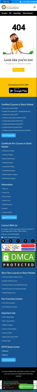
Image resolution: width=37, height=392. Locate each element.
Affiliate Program (8, 325)
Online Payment (28, 13)
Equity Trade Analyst (9, 158)
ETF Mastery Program (9, 178)
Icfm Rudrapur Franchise (10, 307)
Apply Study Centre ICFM (10, 337)
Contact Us (6, 192)
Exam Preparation (8, 135)
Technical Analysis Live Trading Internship (15, 285)
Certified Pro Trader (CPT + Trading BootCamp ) (17, 111)
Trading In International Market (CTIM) (14, 118)
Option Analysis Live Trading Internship (14, 289)
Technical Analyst (8, 162)
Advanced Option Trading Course (12, 277)
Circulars (4, 13)
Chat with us (26, 387)
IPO (10, 13)
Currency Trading (8, 155)
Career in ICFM (7, 212)
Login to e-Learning (9, 217)
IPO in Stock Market (9, 321)
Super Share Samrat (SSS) (10, 108)
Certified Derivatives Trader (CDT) (13, 124)
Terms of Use (6, 200)
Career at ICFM (7, 333)
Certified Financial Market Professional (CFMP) (17, 130)
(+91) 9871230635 (13, 234)
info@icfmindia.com (14, 237)
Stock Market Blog (8, 317)
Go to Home (18, 69)
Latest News (17, 13)
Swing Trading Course (9, 293)
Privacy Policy (7, 196)
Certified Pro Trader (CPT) (10, 114)
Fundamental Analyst (9, 170)
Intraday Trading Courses (10, 281)
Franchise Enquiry (8, 360)
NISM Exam (6, 1)
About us (5, 188)
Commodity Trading (8, 166)
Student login (6, 341)
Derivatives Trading (8, 151)
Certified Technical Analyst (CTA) (12, 127)
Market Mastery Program (10, 174)
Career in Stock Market (9, 329)
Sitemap (5, 208)
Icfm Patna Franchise (9, 303)
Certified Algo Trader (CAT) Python (13, 121)
